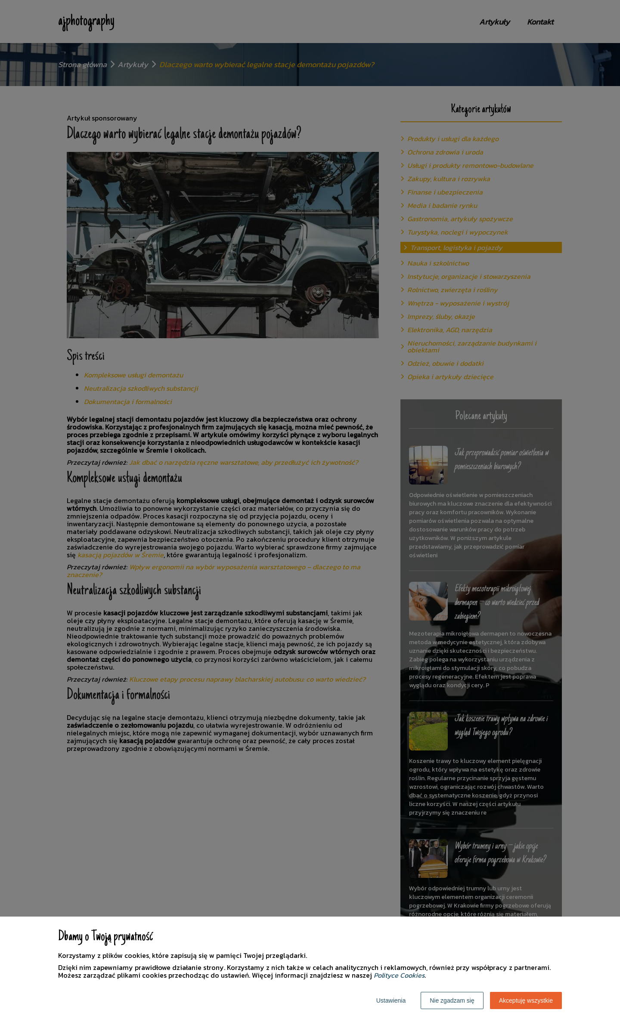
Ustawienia (391, 1000)
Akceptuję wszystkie (526, 1000)
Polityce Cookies (399, 975)
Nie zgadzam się (452, 1000)
